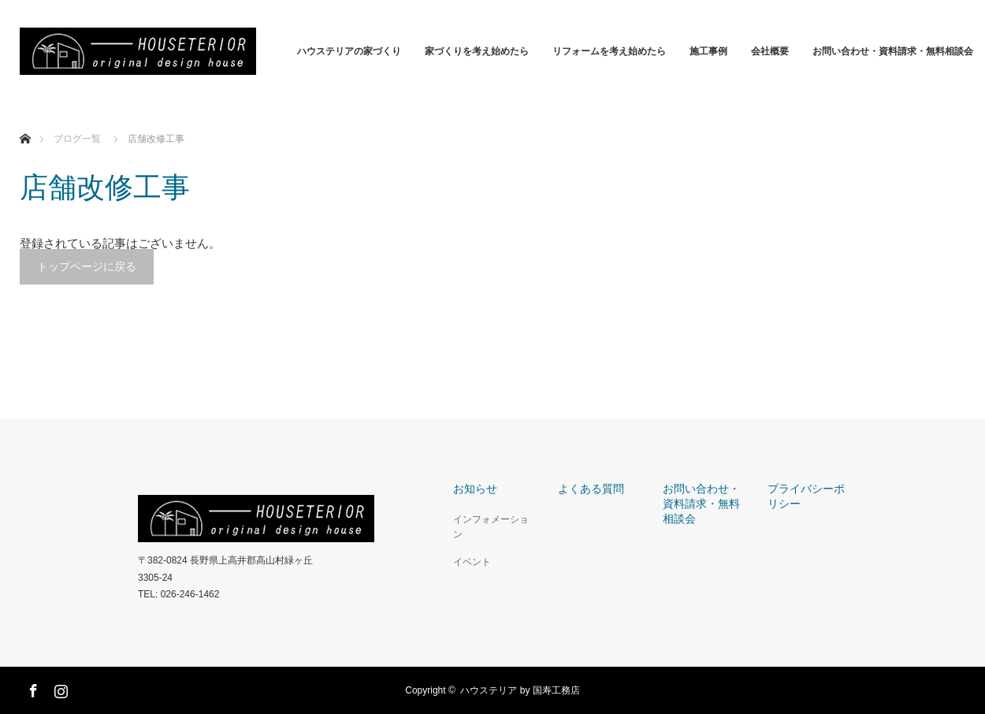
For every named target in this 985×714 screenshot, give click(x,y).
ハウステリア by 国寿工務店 (519, 690)
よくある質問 (591, 488)
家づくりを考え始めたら (477, 51)
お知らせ (475, 488)
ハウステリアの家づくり (349, 51)
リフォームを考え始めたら (609, 51)
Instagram (59, 688)
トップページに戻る (86, 266)
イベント (472, 561)
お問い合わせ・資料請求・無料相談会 (892, 51)
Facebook (31, 688)
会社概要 (770, 51)
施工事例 (708, 51)
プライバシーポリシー (806, 496)
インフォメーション (491, 527)
